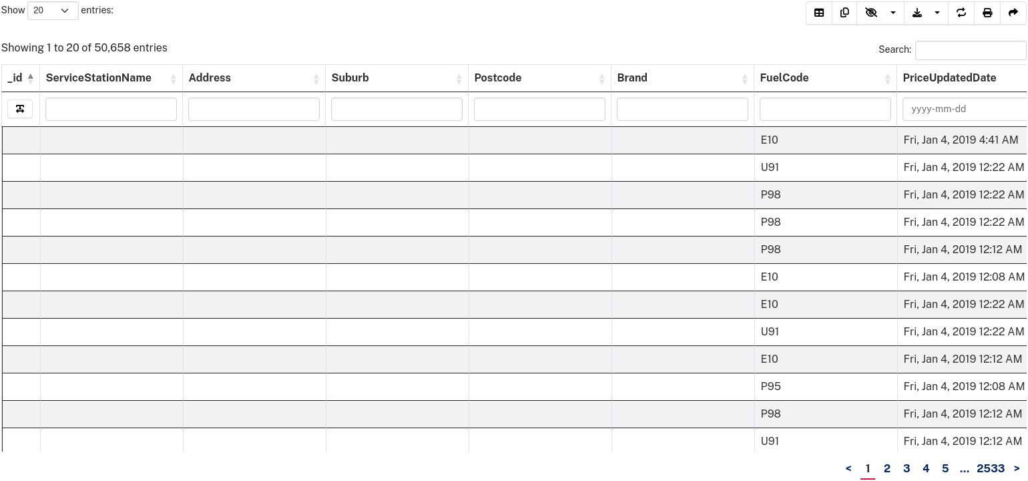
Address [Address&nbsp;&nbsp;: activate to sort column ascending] (212, 77)
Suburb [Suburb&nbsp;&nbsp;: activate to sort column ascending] (352, 77)
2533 (991, 468)
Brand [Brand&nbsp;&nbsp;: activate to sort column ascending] (634, 77)
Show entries (56, 10)
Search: (952, 50)
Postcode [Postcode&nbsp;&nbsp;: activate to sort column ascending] (500, 77)
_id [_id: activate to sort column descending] (15, 77)
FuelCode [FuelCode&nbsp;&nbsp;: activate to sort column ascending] (787, 77)
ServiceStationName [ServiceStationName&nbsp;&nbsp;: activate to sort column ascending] (100, 77)
